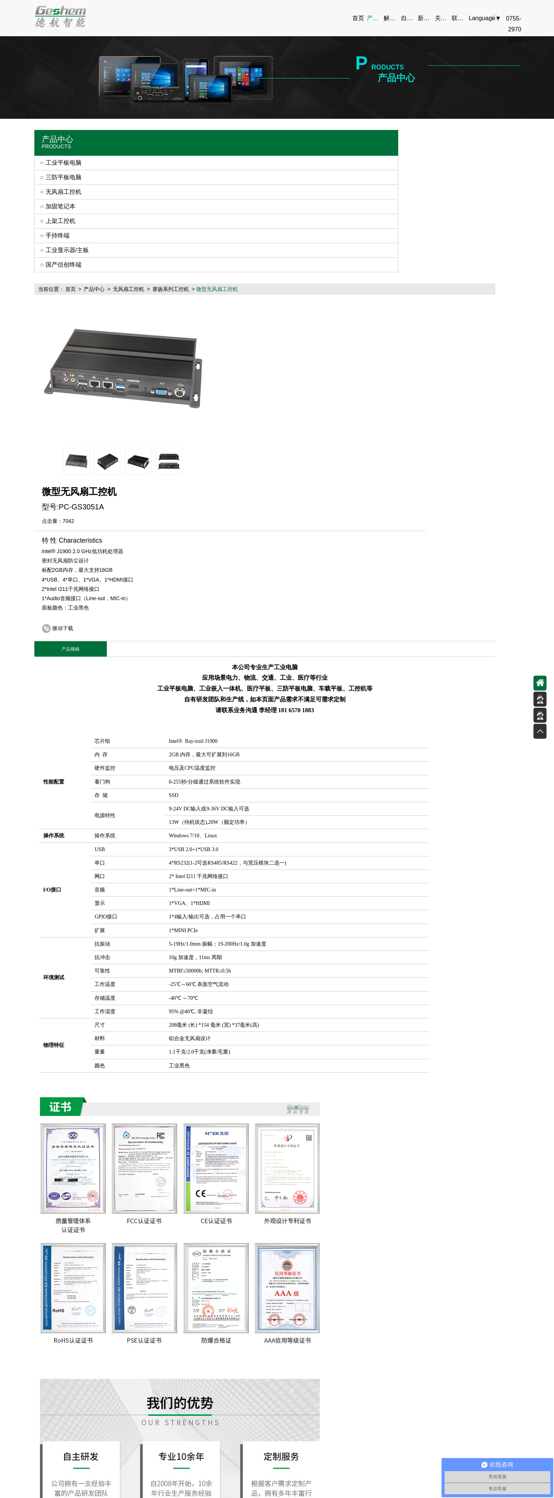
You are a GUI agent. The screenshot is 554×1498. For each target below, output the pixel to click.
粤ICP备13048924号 (366, 1446)
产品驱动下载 (245, 1359)
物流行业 (193, 1359)
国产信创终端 (63, 266)
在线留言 (401, 1359)
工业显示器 (304, 1455)
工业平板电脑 (63, 164)
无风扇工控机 (63, 193)
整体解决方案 (245, 1349)
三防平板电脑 (63, 179)
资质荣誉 (349, 1369)
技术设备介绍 (245, 1369)
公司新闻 (297, 1359)
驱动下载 (351, 295)
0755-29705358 (479, 1372)
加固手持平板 (174, 1455)
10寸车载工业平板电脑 (347, 1455)
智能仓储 (193, 1399)
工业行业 (193, 1379)
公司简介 (349, 1349)
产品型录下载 (245, 1379)
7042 (356, 187)
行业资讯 (297, 1369)
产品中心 (176, 137)
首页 (153, 137)
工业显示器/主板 (67, 251)
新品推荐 (297, 1349)
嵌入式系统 (161, 1489)
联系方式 (401, 1349)
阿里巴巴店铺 (117, 1489)
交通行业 (193, 1369)
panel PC (77, 1489)
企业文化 (349, 1359)
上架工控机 (60, 222)
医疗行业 (193, 1389)
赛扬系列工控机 (253, 137)
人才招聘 (349, 1379)
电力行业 (193, 1349)
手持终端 (57, 237)
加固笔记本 (60, 208)
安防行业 (193, 1409)
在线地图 (401, 1369)
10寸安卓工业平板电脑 (404, 1455)
